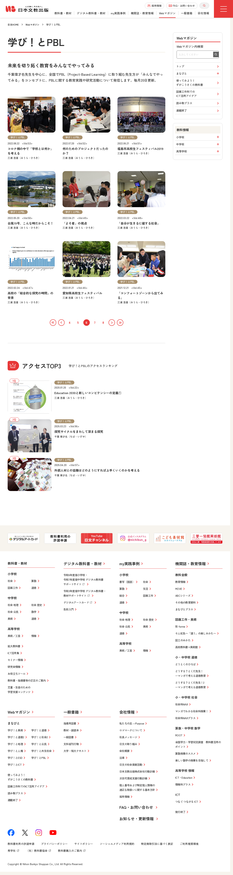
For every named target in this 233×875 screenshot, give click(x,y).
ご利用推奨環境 (189, 845)
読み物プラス (198, 110)
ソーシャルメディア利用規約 (117, 845)
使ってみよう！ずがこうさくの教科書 (198, 86)
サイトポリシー (83, 845)
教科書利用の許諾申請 (21, 845)
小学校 (198, 147)
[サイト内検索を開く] (204, 6)
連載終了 (198, 119)
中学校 (198, 155)
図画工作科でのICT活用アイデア (198, 99)
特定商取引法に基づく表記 (157, 845)
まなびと (198, 75)
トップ (198, 67)
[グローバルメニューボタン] (223, 9)
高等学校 (198, 164)
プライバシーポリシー (54, 845)
